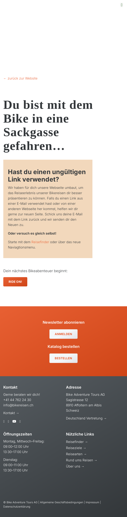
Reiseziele (74, 448)
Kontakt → (11, 413)
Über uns (73, 466)
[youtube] (14, 421)
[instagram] (8, 421)
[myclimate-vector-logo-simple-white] (78, 485)
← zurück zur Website (20, 78)
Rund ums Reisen (80, 460)
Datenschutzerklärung (16, 506)
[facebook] (3, 421)
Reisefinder (40, 242)
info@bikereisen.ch (18, 405)
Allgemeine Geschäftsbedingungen (61, 502)
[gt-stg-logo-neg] (109, 486)
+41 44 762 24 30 (17, 400)
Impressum (92, 502)
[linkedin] (20, 421)
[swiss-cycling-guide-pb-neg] (15, 483)
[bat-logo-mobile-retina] (20, 3)
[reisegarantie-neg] (47, 485)
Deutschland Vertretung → (86, 418)
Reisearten (75, 454)
